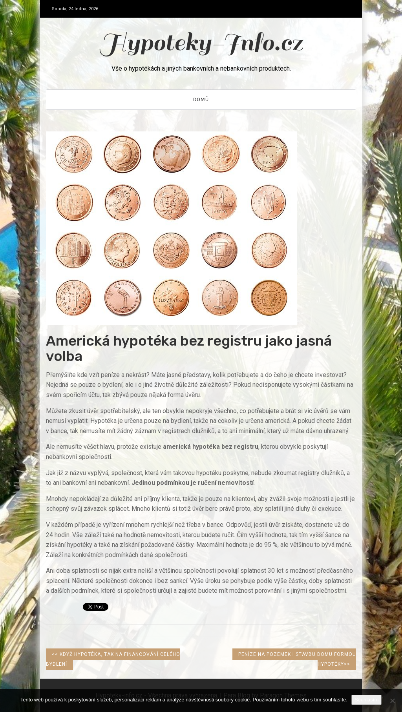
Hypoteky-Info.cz (201, 42)
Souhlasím (366, 700)
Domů (201, 99)
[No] (392, 701)
